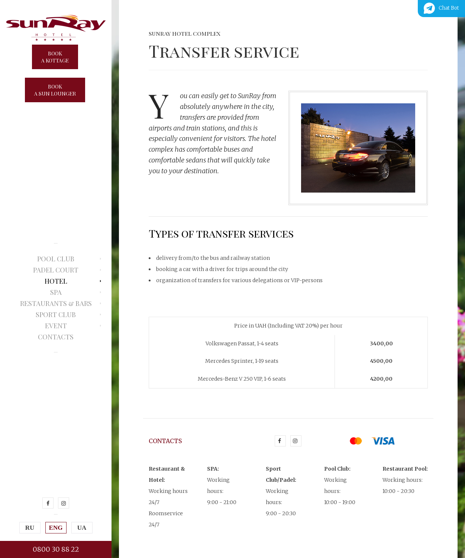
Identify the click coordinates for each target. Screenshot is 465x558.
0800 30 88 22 (56, 549)
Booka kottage (55, 57)
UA (82, 527)
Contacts (56, 336)
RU (30, 527)
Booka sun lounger (55, 90)
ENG (56, 527)
